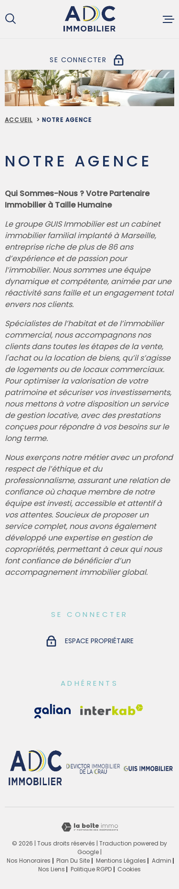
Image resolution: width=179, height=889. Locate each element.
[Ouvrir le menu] (168, 19)
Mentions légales (121, 860)
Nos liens (51, 869)
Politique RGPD (91, 869)
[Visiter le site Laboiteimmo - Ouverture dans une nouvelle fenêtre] (89, 827)
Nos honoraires (29, 860)
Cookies (129, 869)
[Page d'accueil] (89, 19)
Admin (161, 860)
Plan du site (73, 860)
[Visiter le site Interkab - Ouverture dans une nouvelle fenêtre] (52, 711)
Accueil (18, 120)
